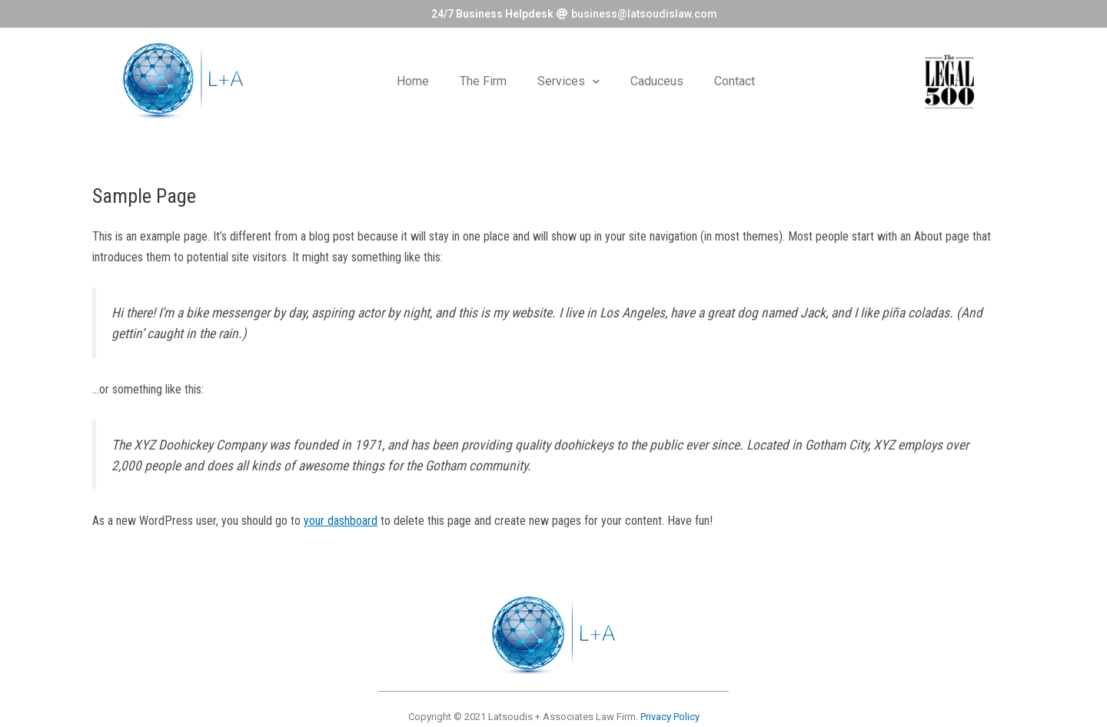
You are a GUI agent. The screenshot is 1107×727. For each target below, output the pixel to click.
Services (568, 82)
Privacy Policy (670, 716)
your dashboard (340, 521)
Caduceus (656, 81)
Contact (734, 81)
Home (413, 81)
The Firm (483, 81)
